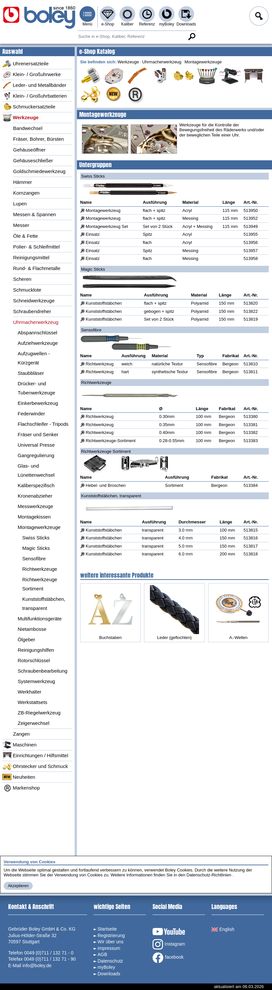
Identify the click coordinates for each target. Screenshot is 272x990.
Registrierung (111, 935)
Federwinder (31, 413)
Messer (21, 225)
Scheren (22, 279)
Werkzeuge (20, 117)
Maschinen (19, 745)
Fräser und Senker (38, 434)
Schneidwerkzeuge (34, 300)
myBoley (166, 24)
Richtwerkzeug (100, 363)
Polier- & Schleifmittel (36, 246)
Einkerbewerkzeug (38, 403)
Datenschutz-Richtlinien (209, 874)
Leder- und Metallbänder (34, 85)
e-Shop (107, 24)
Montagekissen (34, 516)
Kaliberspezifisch (36, 485)
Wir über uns (110, 941)
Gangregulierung (36, 455)
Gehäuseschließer (33, 160)
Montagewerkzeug (103, 210)
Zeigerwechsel (33, 723)
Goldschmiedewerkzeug (39, 171)
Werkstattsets (32, 702)
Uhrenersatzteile (25, 64)
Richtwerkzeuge (39, 569)
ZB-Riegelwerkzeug (39, 712)
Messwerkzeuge (35, 506)
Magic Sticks (36, 548)
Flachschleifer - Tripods (43, 424)
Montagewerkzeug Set (107, 226)
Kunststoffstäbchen (104, 303)
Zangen (21, 734)
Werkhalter (29, 692)
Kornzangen (26, 193)
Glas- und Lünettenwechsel (36, 470)
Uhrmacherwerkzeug (35, 322)
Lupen (20, 203)
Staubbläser (31, 373)
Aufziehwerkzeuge (38, 343)
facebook (168, 957)
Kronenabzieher (35, 496)
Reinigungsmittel (31, 257)
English (222, 929)
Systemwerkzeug (36, 681)
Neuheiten (18, 777)
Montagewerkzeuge (39, 527)
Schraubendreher (32, 311)
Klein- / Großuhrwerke (31, 74)
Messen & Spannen (34, 214)
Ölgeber (26, 639)
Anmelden (258, 17)
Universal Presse (36, 445)
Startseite (107, 929)
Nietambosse (32, 629)
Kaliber (127, 24)
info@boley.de (37, 965)
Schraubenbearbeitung (42, 671)
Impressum (109, 948)
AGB (102, 954)
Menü (87, 24)
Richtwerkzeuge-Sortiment (111, 440)
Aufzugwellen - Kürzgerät (34, 358)
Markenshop (21, 788)
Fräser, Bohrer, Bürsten (38, 139)
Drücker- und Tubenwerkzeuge (36, 388)
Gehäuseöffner (29, 149)
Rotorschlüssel (34, 660)
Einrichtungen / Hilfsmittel (35, 755)
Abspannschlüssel (37, 332)
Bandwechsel (27, 128)
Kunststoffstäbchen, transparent (43, 603)
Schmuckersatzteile (28, 107)
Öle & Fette (25, 236)
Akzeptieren (18, 886)
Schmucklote (27, 290)
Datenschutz (110, 961)
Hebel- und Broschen (106, 485)
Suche (191, 36)
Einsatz (93, 234)
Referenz (147, 24)
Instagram (169, 944)
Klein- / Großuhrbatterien (34, 96)
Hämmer (22, 182)
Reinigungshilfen (36, 650)
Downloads (186, 24)
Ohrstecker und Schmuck (35, 766)
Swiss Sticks (35, 537)
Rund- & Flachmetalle (36, 268)
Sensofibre (34, 558)
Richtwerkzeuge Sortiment (39, 584)
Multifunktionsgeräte (40, 618)
